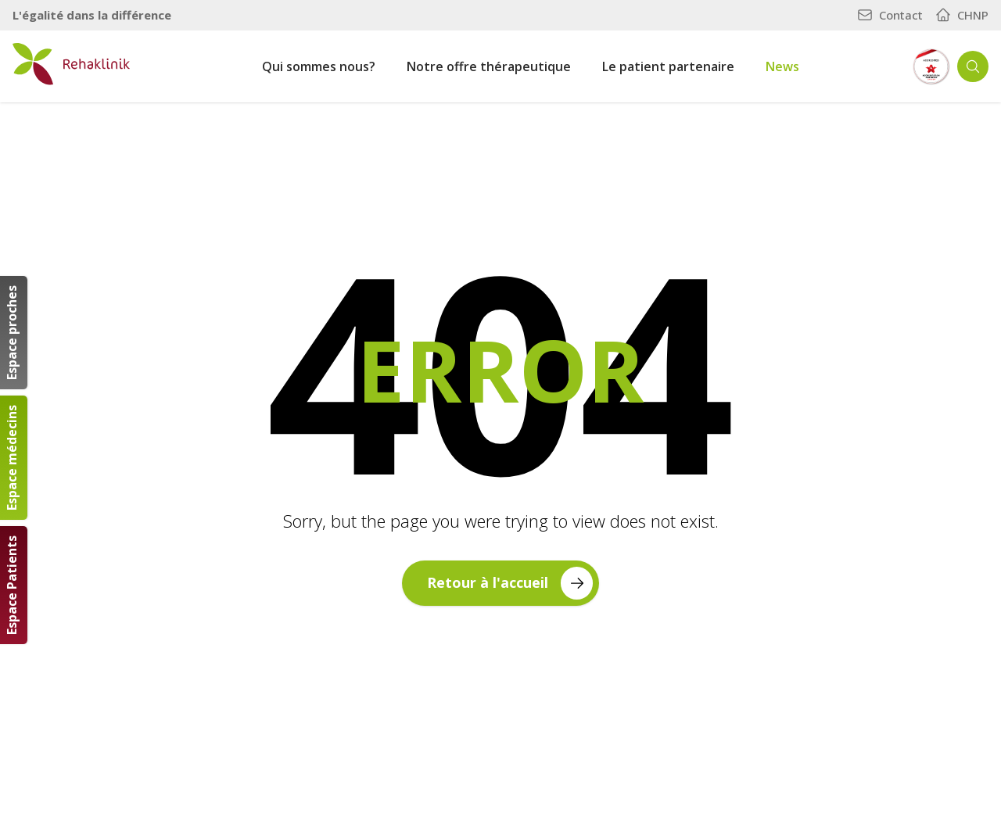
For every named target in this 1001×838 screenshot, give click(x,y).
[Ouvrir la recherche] (972, 66)
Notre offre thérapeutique (489, 66)
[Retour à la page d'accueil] (71, 64)
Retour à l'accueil (510, 583)
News (782, 66)
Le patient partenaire (668, 66)
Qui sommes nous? (318, 66)
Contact (890, 15)
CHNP (961, 15)
